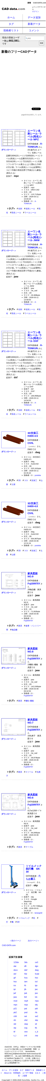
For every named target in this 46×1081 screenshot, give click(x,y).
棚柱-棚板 (29, 701)
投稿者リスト (11, 30)
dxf (15, 974)
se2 (36, 1016)
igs (36, 985)
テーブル (29, 847)
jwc (36, 989)
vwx (26, 1032)
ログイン (35, 11)
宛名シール (16, 213)
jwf (15, 993)
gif (15, 978)
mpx (15, 1005)
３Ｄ (26, 480)
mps (37, 1001)
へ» (8, 150)
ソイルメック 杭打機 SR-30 (35, 868)
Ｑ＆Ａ (37, 1073)
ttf (14, 1032)
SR (18, 922)
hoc (36, 978)
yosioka (38, 475)
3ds (25, 962)
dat (15, 966)
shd (25, 1020)
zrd (25, 1036)
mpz (26, 1005)
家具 (20, 626)
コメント (34, 30)
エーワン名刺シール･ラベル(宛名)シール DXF (35, 336)
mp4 (26, 1001)
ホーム (11, 17)
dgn (36, 966)
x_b (36, 1032)
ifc (25, 985)
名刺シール (30, 209)
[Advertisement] (23, 80)
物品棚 (14, 630)
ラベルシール (30, 213)
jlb (25, 989)
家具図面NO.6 (33, 796)
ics (15, 985)
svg (25, 1028)
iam (25, 982)
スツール (29, 772)
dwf (25, 970)
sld (15, 1024)
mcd (15, 1001)
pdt (36, 1009)
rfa (36, 1012)
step (26, 1024)
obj (36, 1005)
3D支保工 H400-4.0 (34, 505)
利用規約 (17, 1073)
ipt (15, 989)
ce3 (36, 962)
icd (36, 982)
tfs (36, 1028)
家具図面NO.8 (33, 650)
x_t (15, 1036)
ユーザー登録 (27, 1073)
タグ (11, 24)
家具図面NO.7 (33, 721)
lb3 (25, 997)
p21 (15, 1009)
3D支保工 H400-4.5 (34, 434)
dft (25, 966)
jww (15, 997)
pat (25, 1009)
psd (25, 1012)
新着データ (34, 24)
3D (19, 480)
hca (25, 978)
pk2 (15, 1012)
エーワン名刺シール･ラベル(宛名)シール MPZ (35, 135)
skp (36, 1020)
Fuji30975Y (28, 621)
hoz (15, 982)
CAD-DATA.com (39, 3)
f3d (25, 974)
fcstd (37, 974)
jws (36, 993)
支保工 (34, 480)
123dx (16, 962)
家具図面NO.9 (33, 575)
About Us (7, 1073)
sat (25, 1016)
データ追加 (34, 17)
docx (16, 970)
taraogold (38, 913)
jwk (25, 993)
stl (36, 1024)
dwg (36, 970)
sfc (15, 1020)
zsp (36, 1036)
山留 (13, 555)
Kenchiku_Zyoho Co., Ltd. (33, 1080)
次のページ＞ (33, 941)
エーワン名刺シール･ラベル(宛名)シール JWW (35, 236)
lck (36, 997)
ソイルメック (24, 918)
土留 (13, 484)
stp (15, 1028)
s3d (15, 1016)
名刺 (20, 209)
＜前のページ (15, 941)
